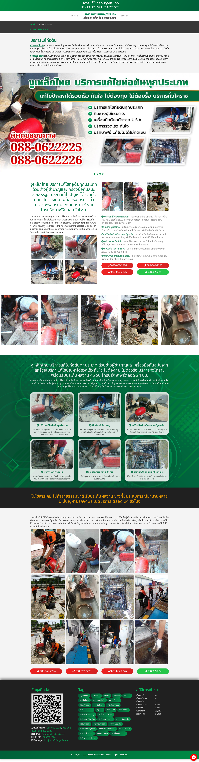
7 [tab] (111, 348)
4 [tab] (99, 348)
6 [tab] (107, 348)
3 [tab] (96, 348)
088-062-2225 (111, 7)
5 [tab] (103, 348)
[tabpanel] (99, 320)
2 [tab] (92, 348)
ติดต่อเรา (124, 15)
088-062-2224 (94, 7)
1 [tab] (88, 348)
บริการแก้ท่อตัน (37, 45)
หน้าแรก (74, 15)
